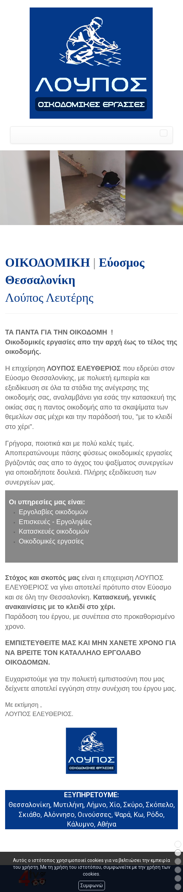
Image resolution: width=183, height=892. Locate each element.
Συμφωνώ (91, 885)
